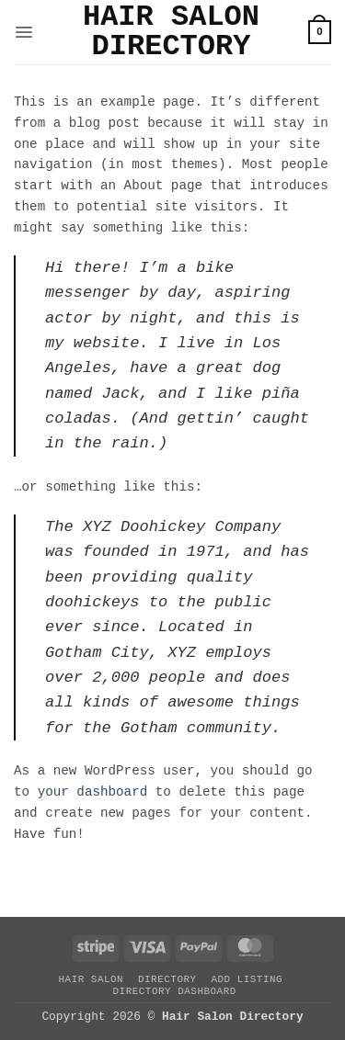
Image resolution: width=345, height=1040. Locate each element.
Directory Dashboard (174, 991)
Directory (167, 979)
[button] (24, 32)
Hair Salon (90, 979)
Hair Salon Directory (171, 32)
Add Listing (246, 979)
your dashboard (93, 792)
